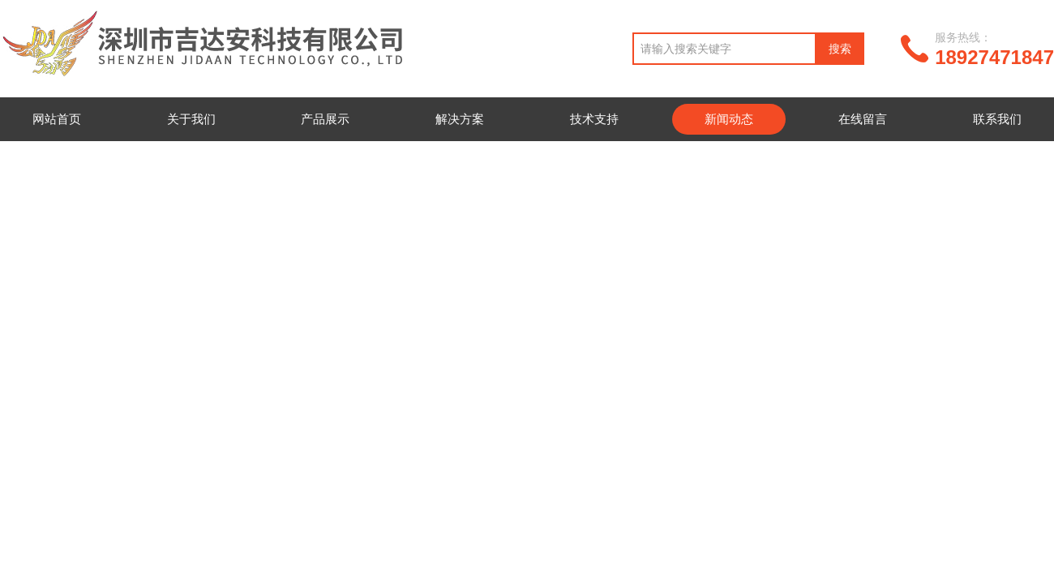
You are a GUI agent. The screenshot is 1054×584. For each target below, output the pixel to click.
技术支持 (594, 119)
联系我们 (997, 119)
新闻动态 (729, 119)
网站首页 (56, 119)
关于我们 (191, 119)
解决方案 (459, 119)
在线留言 (862, 119)
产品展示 (325, 119)
